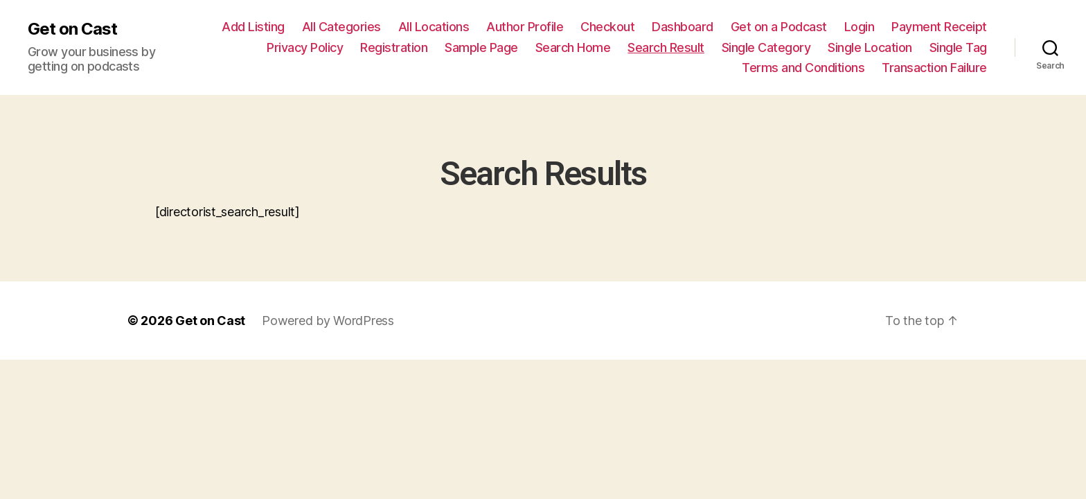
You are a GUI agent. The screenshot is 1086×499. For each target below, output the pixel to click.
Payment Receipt (939, 26)
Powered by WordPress (328, 320)
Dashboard (682, 26)
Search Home (573, 47)
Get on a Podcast (779, 26)
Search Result (665, 47)
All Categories (341, 26)
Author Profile (524, 26)
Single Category (766, 47)
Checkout (607, 26)
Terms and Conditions (803, 67)
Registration (393, 47)
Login (859, 26)
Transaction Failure (934, 67)
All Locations (434, 26)
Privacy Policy (305, 47)
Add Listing (253, 26)
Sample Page (481, 47)
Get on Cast (72, 29)
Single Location (870, 47)
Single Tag (958, 47)
